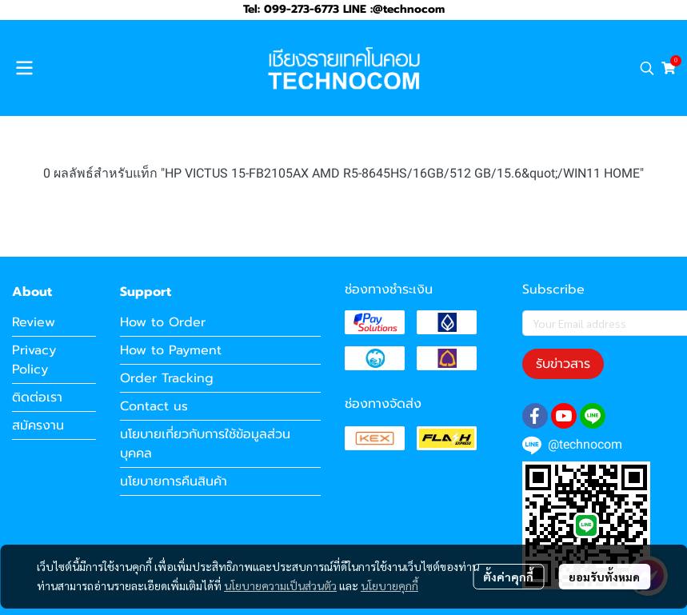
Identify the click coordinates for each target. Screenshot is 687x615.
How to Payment (171, 350)
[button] (647, 68)
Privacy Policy (34, 360)
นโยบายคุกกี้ (389, 585)
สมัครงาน (38, 425)
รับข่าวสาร (563, 363)
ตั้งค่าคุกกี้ (508, 576)
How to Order (163, 322)
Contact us (154, 406)
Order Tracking (167, 378)
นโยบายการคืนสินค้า (173, 481)
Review (33, 322)
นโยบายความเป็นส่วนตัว (280, 585)
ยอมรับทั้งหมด (604, 576)
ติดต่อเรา (37, 397)
